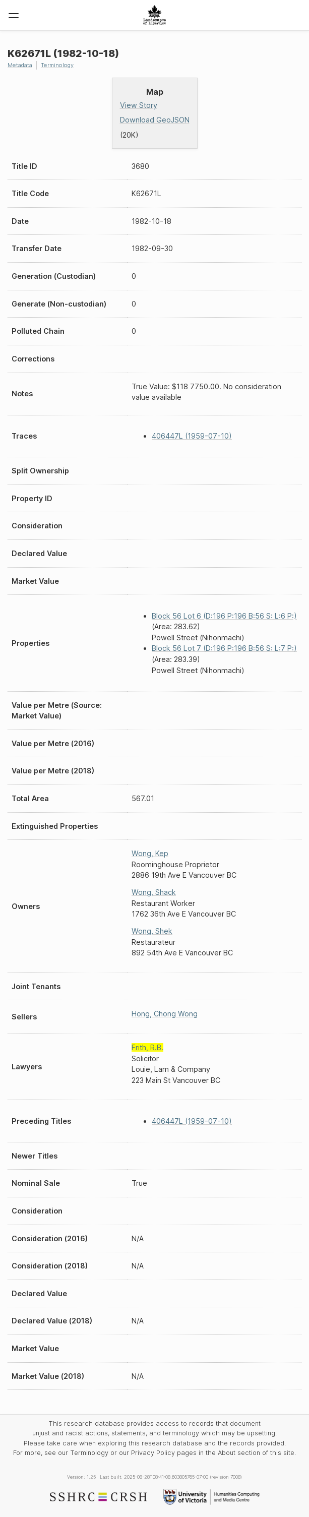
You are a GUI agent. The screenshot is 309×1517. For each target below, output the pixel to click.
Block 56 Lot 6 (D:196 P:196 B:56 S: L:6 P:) (224, 616)
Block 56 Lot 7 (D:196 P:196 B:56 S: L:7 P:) (224, 648)
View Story (138, 105)
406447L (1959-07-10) (192, 436)
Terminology (57, 65)
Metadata (20, 65)
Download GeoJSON (155, 119)
